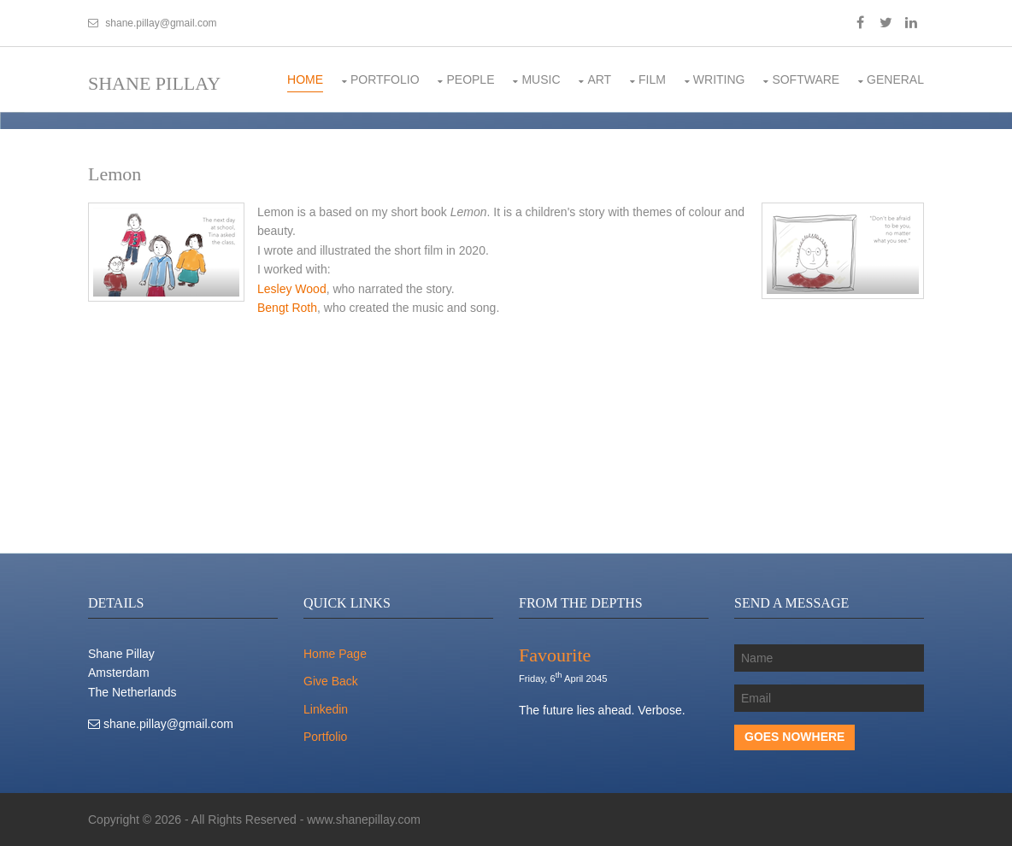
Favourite (555, 655)
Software (805, 79)
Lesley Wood (292, 289)
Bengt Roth (287, 307)
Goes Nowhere (794, 736)
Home (305, 79)
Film (652, 79)
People (470, 79)
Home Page (335, 654)
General (895, 79)
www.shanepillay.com (364, 819)
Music (540, 79)
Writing (719, 79)
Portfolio (385, 79)
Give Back (330, 681)
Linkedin (325, 709)
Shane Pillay (154, 83)
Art (599, 79)
